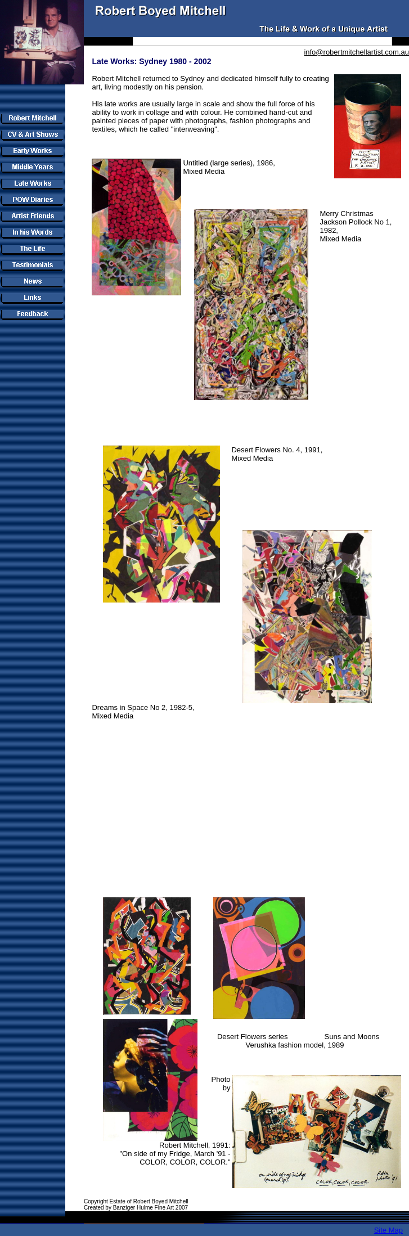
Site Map (388, 1230)
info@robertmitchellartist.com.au (356, 52)
